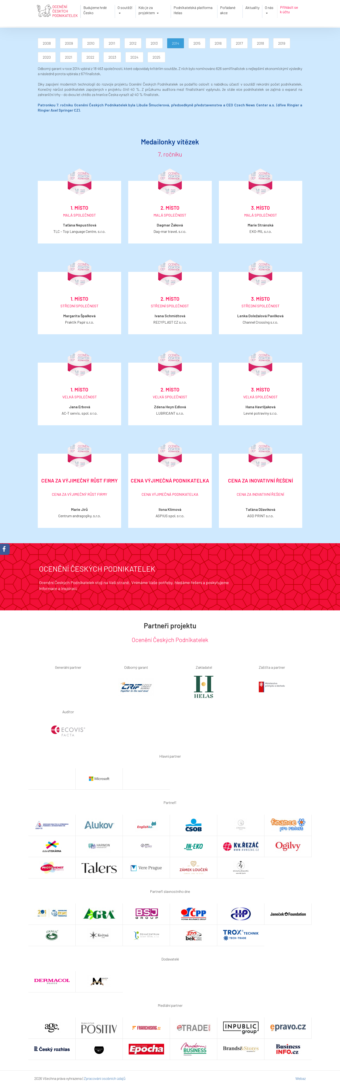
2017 (239, 43)
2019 (281, 43)
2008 (47, 43)
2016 (218, 43)
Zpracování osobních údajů (105, 1078)
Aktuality (252, 7)
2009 (69, 43)
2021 (68, 57)
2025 (156, 57)
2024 (134, 57)
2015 (196, 43)
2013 (154, 43)
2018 (260, 43)
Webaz (300, 1078)
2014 (175, 43)
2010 (90, 43)
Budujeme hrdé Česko (95, 10)
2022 (90, 57)
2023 (112, 57)
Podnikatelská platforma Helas (193, 10)
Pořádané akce (227, 10)
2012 (132, 43)
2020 (47, 57)
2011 (112, 43)
